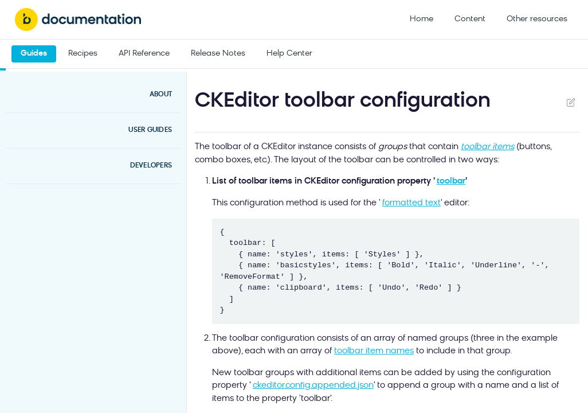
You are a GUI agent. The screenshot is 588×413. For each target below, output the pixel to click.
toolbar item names (374, 351)
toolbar (451, 181)
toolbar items (487, 147)
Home (421, 19)
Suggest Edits (570, 102)
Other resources (537, 19)
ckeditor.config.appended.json (313, 385)
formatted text (411, 203)
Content (469, 19)
